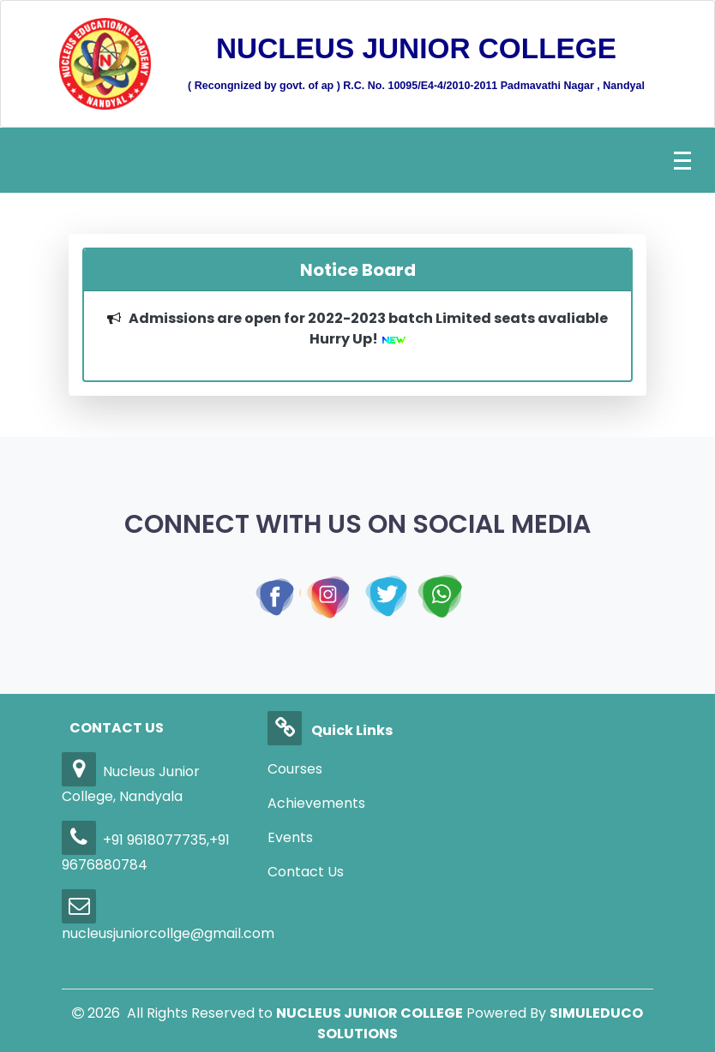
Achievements (316, 803)
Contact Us (305, 872)
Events (290, 837)
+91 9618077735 (134, 840)
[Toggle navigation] (682, 160)
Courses (294, 769)
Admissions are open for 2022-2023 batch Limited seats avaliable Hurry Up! (368, 328)
